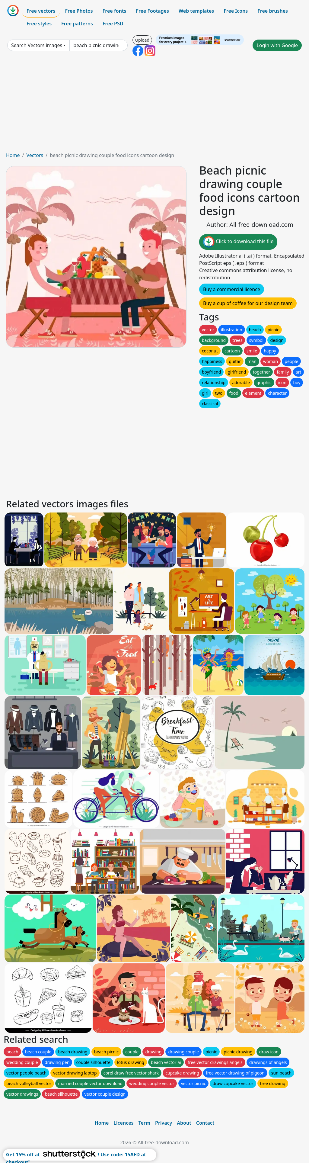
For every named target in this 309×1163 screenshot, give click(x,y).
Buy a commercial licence (231, 289)
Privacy (163, 1123)
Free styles (39, 23)
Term (144, 1123)
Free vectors (41, 11)
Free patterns (77, 23)
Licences (123, 1123)
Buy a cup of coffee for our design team (248, 303)
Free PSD (113, 23)
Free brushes (272, 11)
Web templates (196, 11)
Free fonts (114, 11)
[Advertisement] (154, 106)
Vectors (34, 155)
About (184, 1123)
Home (13, 155)
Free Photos (79, 11)
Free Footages (152, 11)
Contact (205, 1123)
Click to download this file (238, 242)
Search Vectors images (36, 45)
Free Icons (236, 11)
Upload (142, 40)
